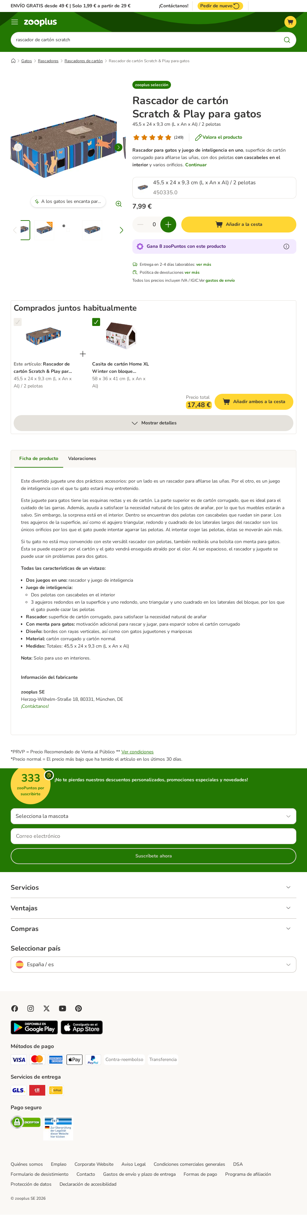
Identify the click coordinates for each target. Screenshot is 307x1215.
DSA (238, 1164)
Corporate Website (94, 1164)
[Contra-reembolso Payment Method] (124, 1060)
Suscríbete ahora (153, 856)
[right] (118, 147)
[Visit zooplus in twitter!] (47, 1009)
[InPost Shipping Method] (56, 1091)
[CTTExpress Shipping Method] (37, 1091)
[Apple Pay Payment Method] (74, 1061)
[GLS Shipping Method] (19, 1091)
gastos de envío (220, 280)
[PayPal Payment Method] (93, 1061)
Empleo (59, 1164)
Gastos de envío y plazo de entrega (139, 1174)
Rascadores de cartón (84, 61)
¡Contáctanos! (173, 6)
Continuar (196, 165)
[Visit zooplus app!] (34, 1033)
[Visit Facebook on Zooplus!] (15, 1009)
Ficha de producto (38, 458)
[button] (151, 85)
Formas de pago (200, 1174)
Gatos (26, 61)
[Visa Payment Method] (19, 1061)
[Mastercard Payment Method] (37, 1061)
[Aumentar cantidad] (168, 224)
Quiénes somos (27, 1164)
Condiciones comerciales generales (189, 1164)
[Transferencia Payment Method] (163, 1060)
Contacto (86, 1174)
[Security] (26, 1124)
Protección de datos (31, 1184)
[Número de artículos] (154, 224)
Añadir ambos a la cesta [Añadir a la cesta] (258, 402)
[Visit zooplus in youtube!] (63, 1009)
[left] (18, 147)
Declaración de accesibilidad (88, 1184)
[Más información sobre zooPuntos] (286, 246)
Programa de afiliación (248, 1174)
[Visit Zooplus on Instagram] (31, 1009)
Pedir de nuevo (220, 6)
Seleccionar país (36, 949)
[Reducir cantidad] (140, 224)
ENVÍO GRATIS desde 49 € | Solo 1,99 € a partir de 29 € (70, 6)
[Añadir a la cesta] (238, 224)
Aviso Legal (133, 1164)
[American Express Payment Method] (56, 1061)
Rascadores (48, 61)
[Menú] (14, 22)
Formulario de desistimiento (40, 1174)
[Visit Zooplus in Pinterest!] (78, 1009)
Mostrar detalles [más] (154, 423)
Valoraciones (82, 458)
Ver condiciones (137, 752)
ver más (203, 264)
